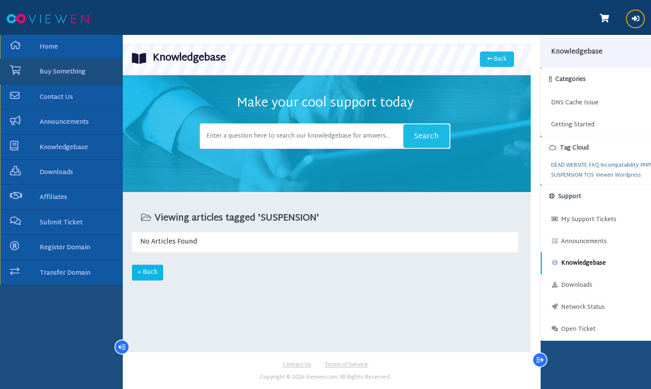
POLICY (577, 172)
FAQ (580, 162)
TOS (575, 182)
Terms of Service (346, 364)
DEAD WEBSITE (555, 162)
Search (424, 136)
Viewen (590, 182)
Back (493, 58)
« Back (151, 272)
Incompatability (605, 162)
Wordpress (614, 182)
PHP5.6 (545, 172)
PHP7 (561, 172)
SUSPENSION (552, 182)
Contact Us (297, 364)
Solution (598, 172)
